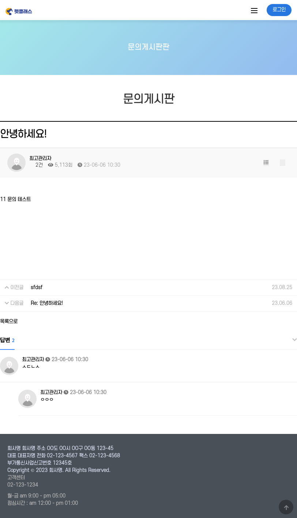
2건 (36, 165)
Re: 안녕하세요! (47, 303)
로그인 (279, 9)
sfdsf (36, 287)
